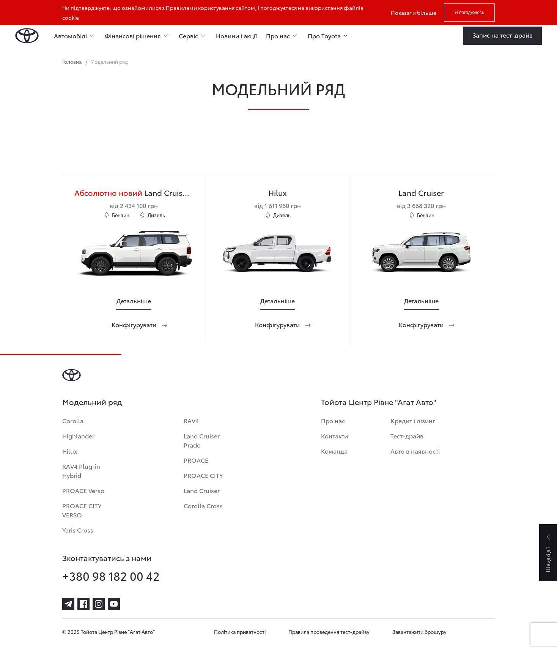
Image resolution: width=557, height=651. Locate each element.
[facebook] (83, 604)
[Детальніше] (133, 301)
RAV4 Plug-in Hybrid (81, 470)
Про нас (333, 420)
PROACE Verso (83, 490)
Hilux (69, 450)
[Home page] (27, 35)
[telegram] (68, 604)
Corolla (72, 420)
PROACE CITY (203, 475)
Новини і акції (236, 35)
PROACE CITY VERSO (81, 510)
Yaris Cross (77, 529)
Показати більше (413, 12)
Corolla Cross (203, 505)
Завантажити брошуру (419, 631)
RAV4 (191, 420)
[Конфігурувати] (134, 324)
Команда (334, 450)
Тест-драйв (406, 435)
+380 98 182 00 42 (111, 576)
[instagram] (99, 604)
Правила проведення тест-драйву (329, 631)
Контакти (334, 435)
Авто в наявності (415, 450)
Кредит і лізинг (412, 420)
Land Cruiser (202, 490)
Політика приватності (240, 631)
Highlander (78, 435)
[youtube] (114, 604)
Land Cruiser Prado (202, 440)
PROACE (196, 460)
